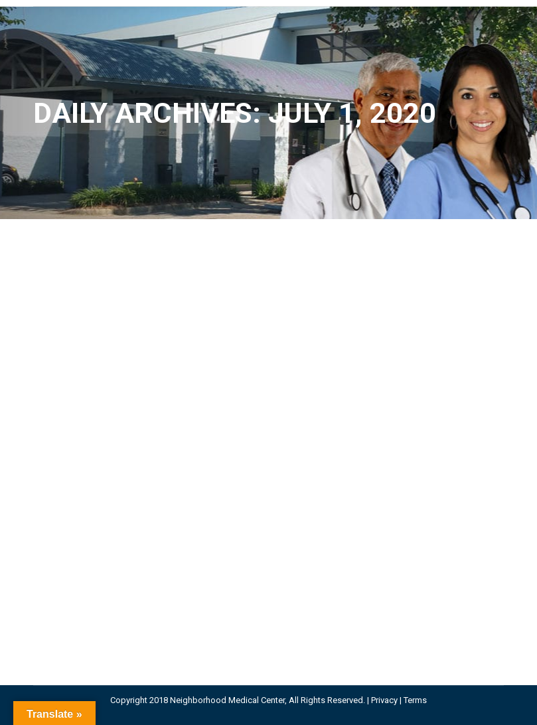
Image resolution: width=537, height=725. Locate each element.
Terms (415, 700)
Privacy (384, 700)
